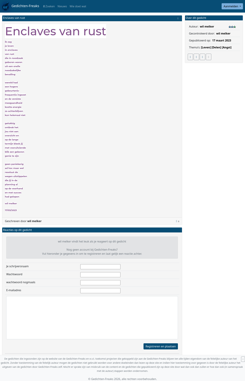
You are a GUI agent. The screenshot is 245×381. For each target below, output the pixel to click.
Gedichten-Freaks (20, 6)
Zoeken (49, 6)
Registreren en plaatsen (161, 346)
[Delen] (216, 47)
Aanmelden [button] (231, 6)
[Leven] (206, 47)
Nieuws (62, 6)
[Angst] (226, 47)
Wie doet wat (78, 6)
